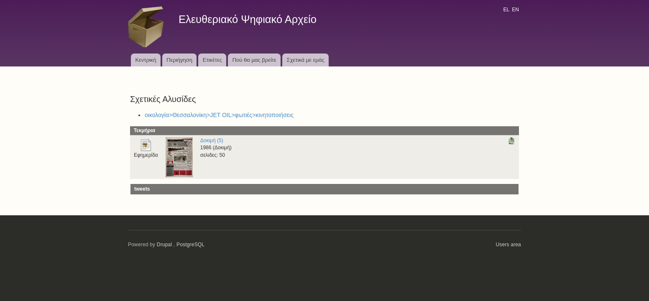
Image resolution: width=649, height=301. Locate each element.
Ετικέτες (212, 60)
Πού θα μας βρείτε (254, 60)
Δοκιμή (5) (211, 140)
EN (515, 10)
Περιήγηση (179, 60)
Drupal (164, 244)
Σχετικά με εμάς (305, 60)
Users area (508, 244)
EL (506, 10)
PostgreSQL (190, 244)
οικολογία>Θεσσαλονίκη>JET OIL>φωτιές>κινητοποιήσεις (219, 115)
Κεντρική (145, 60)
